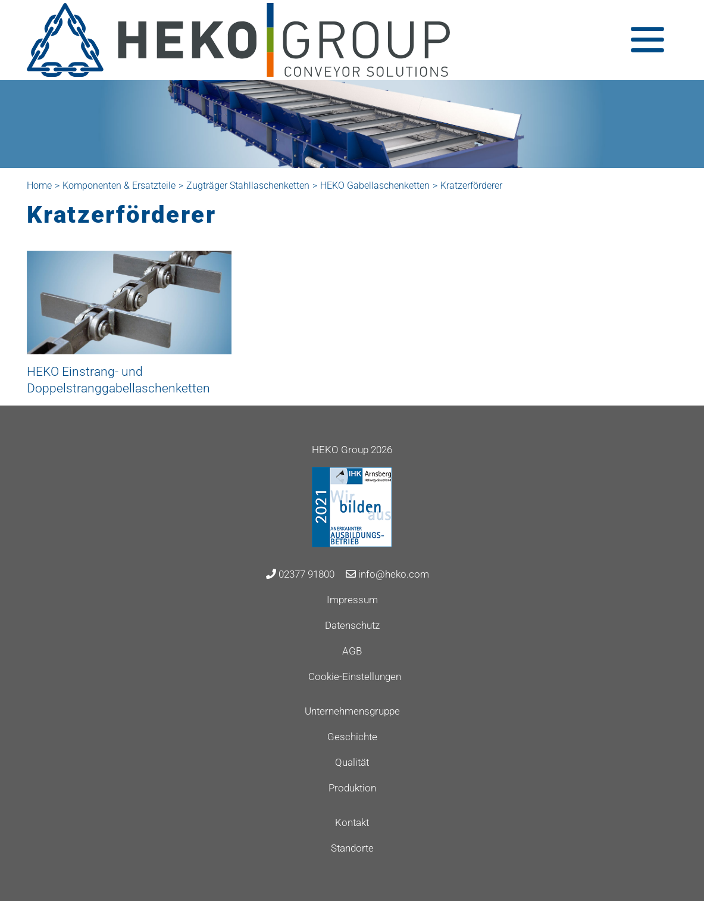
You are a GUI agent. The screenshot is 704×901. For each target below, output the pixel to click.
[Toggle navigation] (647, 39)
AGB (352, 651)
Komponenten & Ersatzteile (119, 185)
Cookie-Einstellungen (354, 676)
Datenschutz (352, 625)
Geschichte (352, 737)
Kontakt (352, 822)
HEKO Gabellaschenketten (375, 185)
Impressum (352, 600)
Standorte (352, 848)
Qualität (352, 762)
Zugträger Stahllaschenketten (247, 185)
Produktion (352, 788)
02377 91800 (300, 574)
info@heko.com (387, 574)
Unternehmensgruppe (352, 711)
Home (39, 185)
